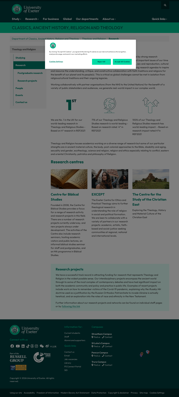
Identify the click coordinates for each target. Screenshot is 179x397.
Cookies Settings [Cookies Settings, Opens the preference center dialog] (56, 62)
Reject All (101, 62)
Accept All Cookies (122, 62)
